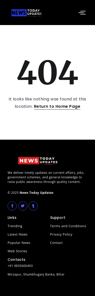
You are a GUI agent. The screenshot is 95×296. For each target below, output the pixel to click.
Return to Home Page (57, 106)
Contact (56, 242)
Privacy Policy (61, 234)
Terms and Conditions (68, 226)
